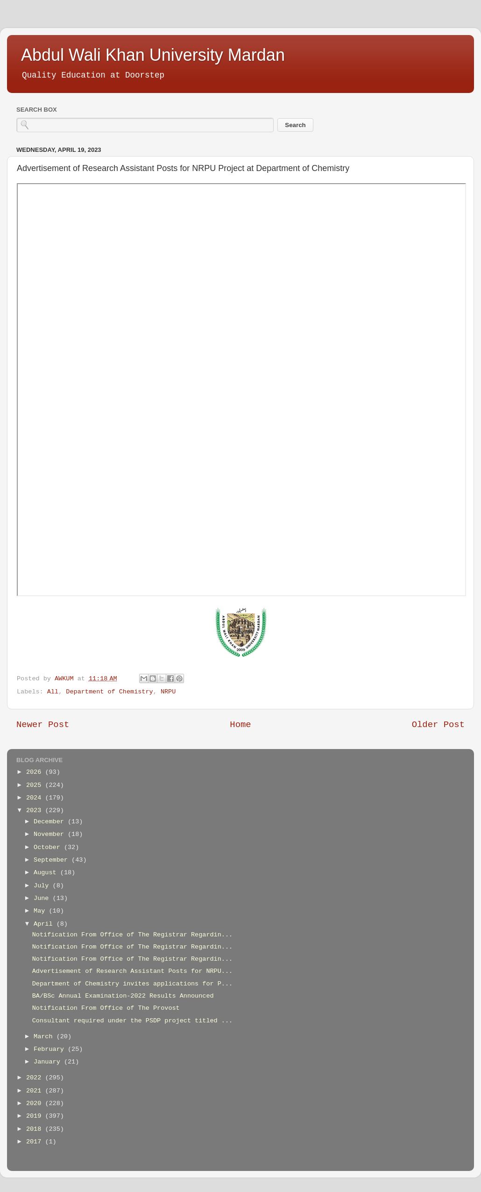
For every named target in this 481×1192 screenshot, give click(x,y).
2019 (35, 1116)
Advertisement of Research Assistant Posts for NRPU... (132, 971)
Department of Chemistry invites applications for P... (132, 983)
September (52, 860)
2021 (35, 1090)
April (45, 924)
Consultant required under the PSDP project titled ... (132, 1020)
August (47, 872)
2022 (35, 1077)
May (41, 910)
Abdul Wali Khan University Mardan (153, 54)
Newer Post (42, 725)
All (52, 691)
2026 (35, 772)
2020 (35, 1103)
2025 (35, 785)
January (49, 1061)
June (43, 898)
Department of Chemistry (109, 691)
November (51, 834)
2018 (35, 1129)
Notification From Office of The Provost (106, 1008)
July (43, 885)
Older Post (438, 725)
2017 (35, 1141)
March (45, 1036)
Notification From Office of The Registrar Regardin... (132, 934)
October (49, 847)
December (51, 821)
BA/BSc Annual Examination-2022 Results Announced (123, 995)
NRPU (168, 691)
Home (240, 725)
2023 (35, 810)
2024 (35, 797)
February (51, 1049)
